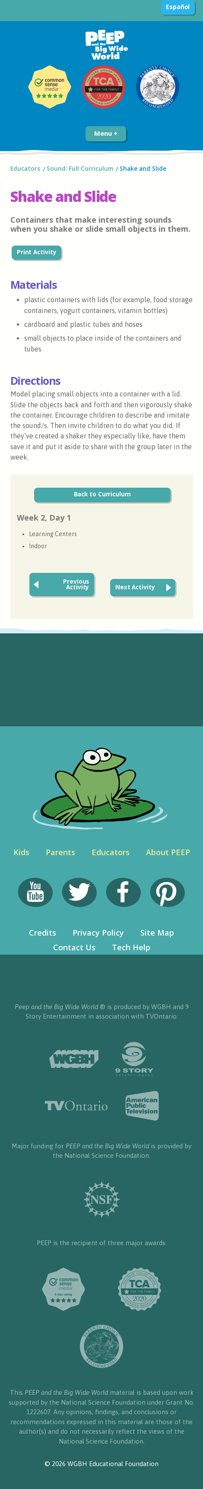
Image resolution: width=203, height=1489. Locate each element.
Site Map (157, 932)
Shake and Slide (143, 169)
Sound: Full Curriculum (80, 169)
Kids (21, 852)
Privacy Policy (98, 932)
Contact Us (74, 947)
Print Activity (37, 252)
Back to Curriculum (102, 494)
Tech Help (131, 947)
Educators (25, 169)
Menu (105, 133)
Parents (60, 852)
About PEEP (168, 852)
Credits (42, 932)
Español (178, 7)
